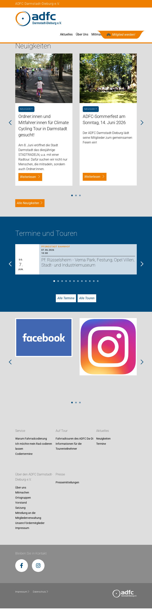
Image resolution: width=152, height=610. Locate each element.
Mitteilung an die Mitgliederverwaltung (28, 517)
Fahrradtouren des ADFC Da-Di (74, 440)
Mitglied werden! (121, 34)
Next (142, 124)
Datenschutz (40, 593)
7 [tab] (78, 283)
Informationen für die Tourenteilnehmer (69, 448)
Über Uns (97, 18)
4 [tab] (66, 283)
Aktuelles (81, 18)
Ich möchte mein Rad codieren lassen (33, 448)
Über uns (20, 489)
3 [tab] (80, 197)
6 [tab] (74, 283)
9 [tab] (86, 283)
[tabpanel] (43, 121)
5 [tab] (70, 283)
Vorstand (21, 504)
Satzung (20, 509)
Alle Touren (87, 300)
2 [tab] (76, 197)
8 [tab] (82, 283)
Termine (101, 445)
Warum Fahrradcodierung (31, 440)
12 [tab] (98, 283)
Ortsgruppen (23, 499)
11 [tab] (94, 283)
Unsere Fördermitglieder (30, 524)
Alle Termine (65, 300)
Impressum (22, 529)
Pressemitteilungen (67, 484)
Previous (10, 124)
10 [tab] (90, 283)
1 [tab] (72, 197)
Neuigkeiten (103, 440)
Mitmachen (115, 18)
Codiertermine (23, 455)
